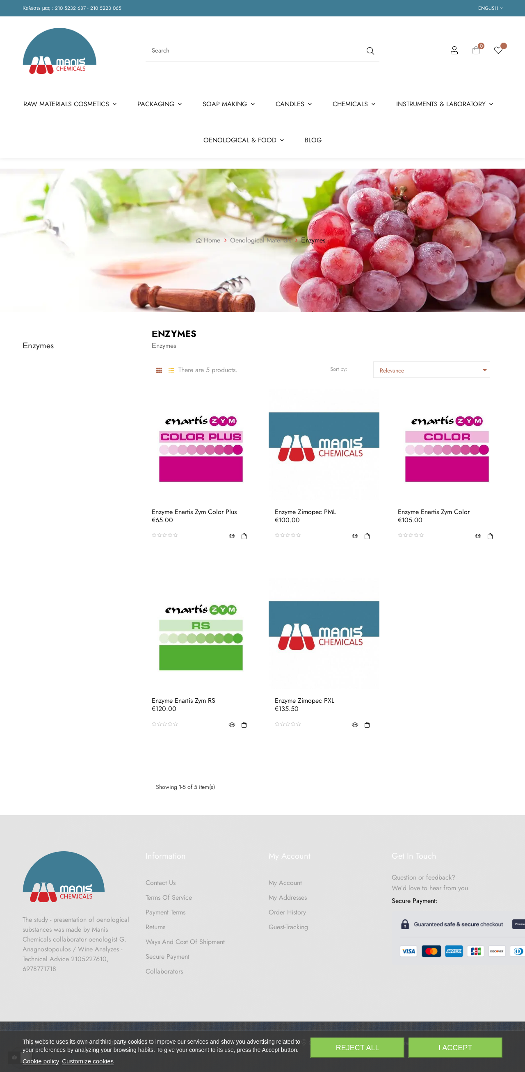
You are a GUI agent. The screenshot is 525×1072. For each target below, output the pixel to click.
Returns (155, 924)
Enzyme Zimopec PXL (304, 698)
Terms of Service (169, 894)
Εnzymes (38, 343)
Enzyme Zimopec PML (305, 509)
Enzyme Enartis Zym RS (183, 698)
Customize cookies (88, 1061)
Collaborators (164, 968)
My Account (285, 880)
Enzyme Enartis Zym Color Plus (194, 509)
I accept (455, 1048)
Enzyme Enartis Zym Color (434, 509)
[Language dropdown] (490, 8)
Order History (287, 909)
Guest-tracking (288, 924)
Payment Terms (165, 909)
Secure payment (167, 953)
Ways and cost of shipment (185, 939)
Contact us (161, 880)
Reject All (357, 1048)
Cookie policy (41, 1061)
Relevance (435, 367)
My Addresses (288, 894)
